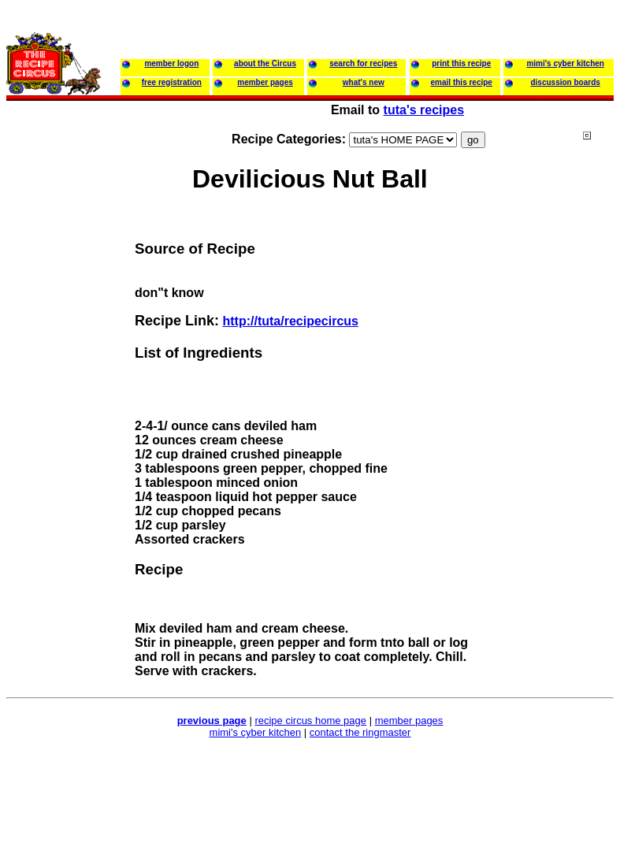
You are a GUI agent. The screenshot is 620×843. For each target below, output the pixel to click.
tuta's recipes (424, 110)
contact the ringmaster (360, 732)
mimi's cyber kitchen (256, 732)
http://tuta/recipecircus (290, 321)
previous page (212, 720)
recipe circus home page (310, 720)
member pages (409, 720)
